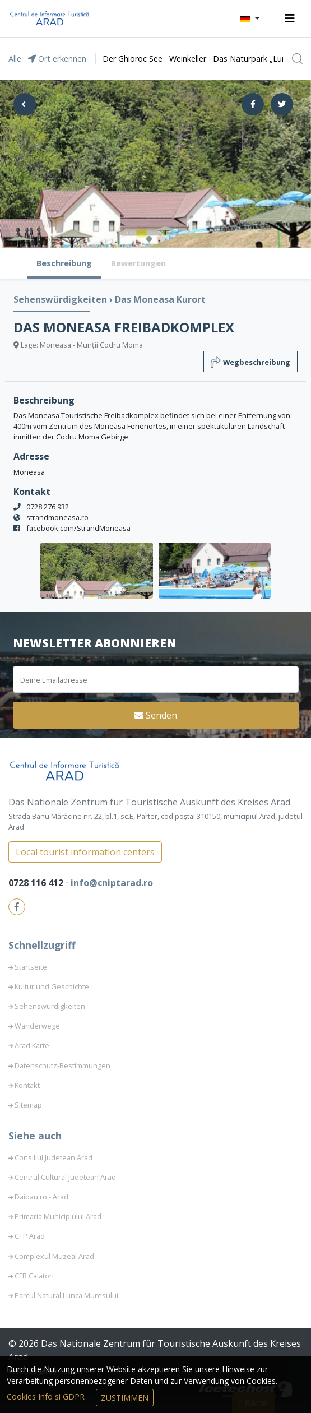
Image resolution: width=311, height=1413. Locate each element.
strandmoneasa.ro (57, 517)
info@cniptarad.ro (112, 883)
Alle (14, 58)
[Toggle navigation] (289, 18)
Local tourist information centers (85, 852)
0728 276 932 (47, 507)
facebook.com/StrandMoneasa (78, 528)
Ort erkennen (57, 58)
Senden (155, 715)
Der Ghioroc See (133, 58)
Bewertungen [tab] (138, 263)
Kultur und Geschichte (52, 986)
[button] (250, 18)
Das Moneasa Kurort (160, 299)
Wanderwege (37, 1026)
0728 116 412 (37, 883)
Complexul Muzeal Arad (54, 1256)
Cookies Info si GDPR (47, 1396)
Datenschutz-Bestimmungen (62, 1065)
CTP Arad (30, 1236)
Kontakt (27, 1085)
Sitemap (28, 1105)
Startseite (31, 967)
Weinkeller (187, 58)
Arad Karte (32, 1045)
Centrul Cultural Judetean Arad (65, 1177)
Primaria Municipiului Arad (58, 1216)
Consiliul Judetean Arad (53, 1157)
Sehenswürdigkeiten (61, 299)
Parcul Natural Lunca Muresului (66, 1295)
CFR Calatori (34, 1276)
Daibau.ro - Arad (41, 1197)
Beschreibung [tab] (64, 263)
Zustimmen (124, 1397)
